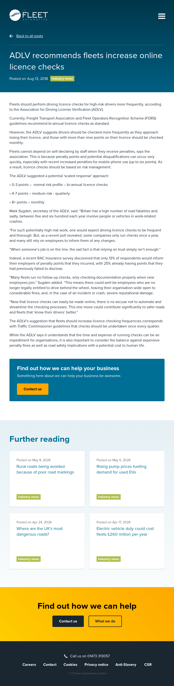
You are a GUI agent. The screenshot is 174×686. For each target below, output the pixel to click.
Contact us (33, 389)
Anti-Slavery (126, 664)
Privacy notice (96, 664)
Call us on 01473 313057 (90, 656)
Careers (29, 664)
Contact (49, 664)
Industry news (62, 79)
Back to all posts (29, 36)
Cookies (70, 664)
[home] (28, 15)
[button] (160, 16)
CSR (148, 664)
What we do (105, 621)
